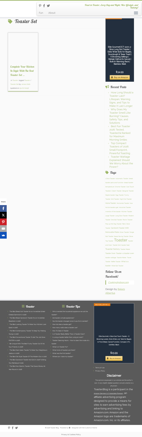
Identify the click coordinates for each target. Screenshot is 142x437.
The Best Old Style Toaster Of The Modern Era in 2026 (28, 356)
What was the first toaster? (61, 353)
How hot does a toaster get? (61, 324)
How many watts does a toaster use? (65, 327)
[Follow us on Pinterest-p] (41, 6)
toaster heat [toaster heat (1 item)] (125, 245)
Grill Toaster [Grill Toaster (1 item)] (115, 199)
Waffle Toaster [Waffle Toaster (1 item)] (116, 261)
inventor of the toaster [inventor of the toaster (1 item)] (113, 211)
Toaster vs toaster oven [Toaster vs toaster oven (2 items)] (125, 253)
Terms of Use (99, 368)
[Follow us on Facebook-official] (45, 6)
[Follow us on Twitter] (49, 6)
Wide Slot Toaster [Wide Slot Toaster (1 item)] (117, 266)
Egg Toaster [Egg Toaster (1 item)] (120, 195)
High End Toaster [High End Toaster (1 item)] (126, 199)
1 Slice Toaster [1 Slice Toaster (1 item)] (110, 178)
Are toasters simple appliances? (63, 318)
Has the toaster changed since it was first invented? (70, 321)
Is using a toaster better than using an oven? (67, 337)
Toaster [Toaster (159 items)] (120, 240)
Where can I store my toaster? (62, 356)
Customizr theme (91, 428)
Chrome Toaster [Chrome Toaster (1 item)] (120, 187)
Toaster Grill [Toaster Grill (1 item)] (117, 245)
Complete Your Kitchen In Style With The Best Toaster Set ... (22, 71)
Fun (41, 12)
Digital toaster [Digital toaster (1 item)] (110, 195)
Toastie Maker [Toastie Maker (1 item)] (121, 257)
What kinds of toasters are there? (63, 350)
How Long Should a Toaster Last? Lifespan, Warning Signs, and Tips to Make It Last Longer (121, 99)
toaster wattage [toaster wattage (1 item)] (110, 257)
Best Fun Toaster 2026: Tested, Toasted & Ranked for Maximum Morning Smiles (119, 133)
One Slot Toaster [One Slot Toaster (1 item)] (116, 220)
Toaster (15, 80)
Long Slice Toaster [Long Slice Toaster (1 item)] (121, 215)
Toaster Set (14, 84)
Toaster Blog (54, 428)
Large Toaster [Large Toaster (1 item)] (110, 215)
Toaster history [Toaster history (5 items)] (112, 249)
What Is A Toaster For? (60, 347)
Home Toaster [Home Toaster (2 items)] (110, 203)
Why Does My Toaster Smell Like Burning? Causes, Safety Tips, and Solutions (120, 116)
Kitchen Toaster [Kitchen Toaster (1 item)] (126, 211)
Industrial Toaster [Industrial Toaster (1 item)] (125, 207)
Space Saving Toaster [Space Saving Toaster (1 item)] (121, 236)
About (51, 12)
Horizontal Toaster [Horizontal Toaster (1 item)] (123, 203)
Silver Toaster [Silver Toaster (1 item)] (124, 232)
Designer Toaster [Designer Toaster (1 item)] (128, 191)
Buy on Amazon (121, 77)
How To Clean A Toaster (60, 331)
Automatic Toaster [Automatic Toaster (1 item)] (122, 178)
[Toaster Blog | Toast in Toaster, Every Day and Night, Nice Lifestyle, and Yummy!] (16, 8)
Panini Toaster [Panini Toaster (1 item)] (127, 220)
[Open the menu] (136, 13)
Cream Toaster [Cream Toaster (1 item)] (117, 191)
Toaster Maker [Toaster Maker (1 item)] (125, 249)
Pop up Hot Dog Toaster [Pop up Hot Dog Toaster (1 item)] (113, 224)
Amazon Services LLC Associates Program (108, 393)
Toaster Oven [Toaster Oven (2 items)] (110, 253)
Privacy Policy (100, 371)
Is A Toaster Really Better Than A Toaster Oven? (68, 334)
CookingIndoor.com (118, 282)
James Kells (25, 84)
